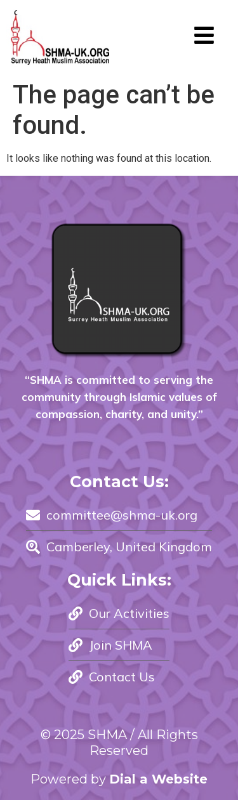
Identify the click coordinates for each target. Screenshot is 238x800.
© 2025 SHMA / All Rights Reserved (119, 742)
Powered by (119, 779)
